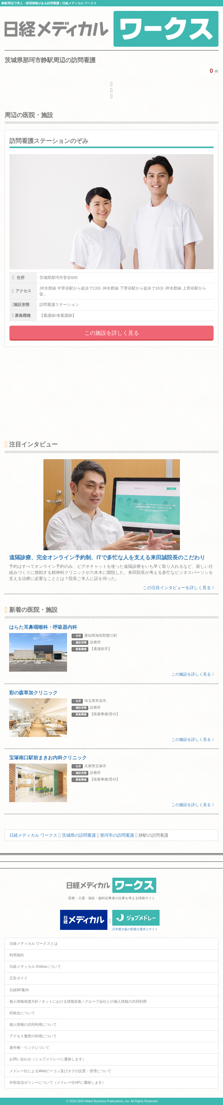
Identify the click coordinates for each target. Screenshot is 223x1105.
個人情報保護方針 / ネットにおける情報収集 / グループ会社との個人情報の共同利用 (78, 1001)
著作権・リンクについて (29, 1048)
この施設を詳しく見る (111, 333)
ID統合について (22, 1013)
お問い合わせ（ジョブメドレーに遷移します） (47, 1059)
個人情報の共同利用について (33, 1024)
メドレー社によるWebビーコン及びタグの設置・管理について (60, 1071)
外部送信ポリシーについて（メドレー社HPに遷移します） (57, 1082)
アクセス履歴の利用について (33, 1036)
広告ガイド (18, 978)
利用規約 (16, 955)
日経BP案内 (19, 990)
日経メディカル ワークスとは (33, 943)
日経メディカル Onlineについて (35, 966)
